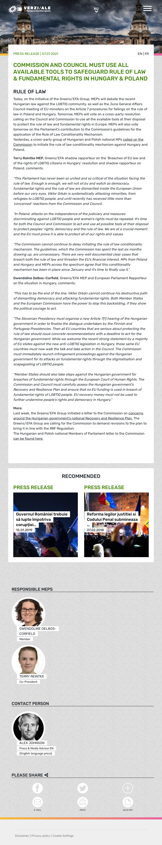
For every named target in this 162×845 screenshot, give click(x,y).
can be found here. (28, 439)
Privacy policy (40, 836)
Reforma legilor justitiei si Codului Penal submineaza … (112, 519)
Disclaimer (22, 836)
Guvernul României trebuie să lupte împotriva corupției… (42, 519)
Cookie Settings (63, 836)
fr (147, 54)
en (140, 54)
